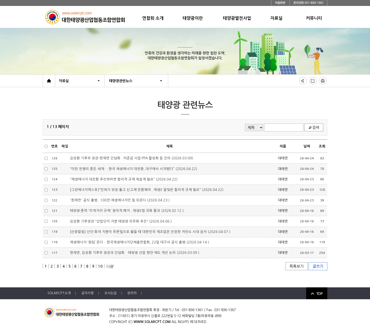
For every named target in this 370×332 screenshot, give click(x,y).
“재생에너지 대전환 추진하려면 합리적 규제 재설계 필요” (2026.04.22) (123, 179)
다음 (109, 266)
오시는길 (110, 293)
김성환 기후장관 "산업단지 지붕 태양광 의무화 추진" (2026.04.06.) (121, 221)
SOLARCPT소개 (59, 293)
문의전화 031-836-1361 (308, 2)
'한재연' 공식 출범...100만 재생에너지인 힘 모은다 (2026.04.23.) (120, 200)
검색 (315, 127)
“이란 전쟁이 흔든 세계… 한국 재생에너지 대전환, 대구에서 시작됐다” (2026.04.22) (133, 169)
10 (100, 266)
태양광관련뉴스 (120, 81)
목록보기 (296, 266)
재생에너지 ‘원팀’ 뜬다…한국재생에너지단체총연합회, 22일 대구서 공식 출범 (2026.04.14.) (139, 242)
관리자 (132, 293)
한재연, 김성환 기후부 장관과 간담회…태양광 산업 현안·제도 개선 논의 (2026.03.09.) (134, 252)
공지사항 (87, 293)
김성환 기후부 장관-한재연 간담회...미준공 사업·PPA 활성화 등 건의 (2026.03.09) (131, 158)
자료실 (64, 81)
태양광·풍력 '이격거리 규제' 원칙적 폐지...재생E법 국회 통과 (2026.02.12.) (127, 210)
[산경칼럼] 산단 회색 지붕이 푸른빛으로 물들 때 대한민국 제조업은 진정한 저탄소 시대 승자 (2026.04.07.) (150, 231)
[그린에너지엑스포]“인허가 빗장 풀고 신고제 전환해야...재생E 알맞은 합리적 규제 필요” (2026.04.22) (146, 189)
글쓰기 (318, 266)
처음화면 (280, 2)
